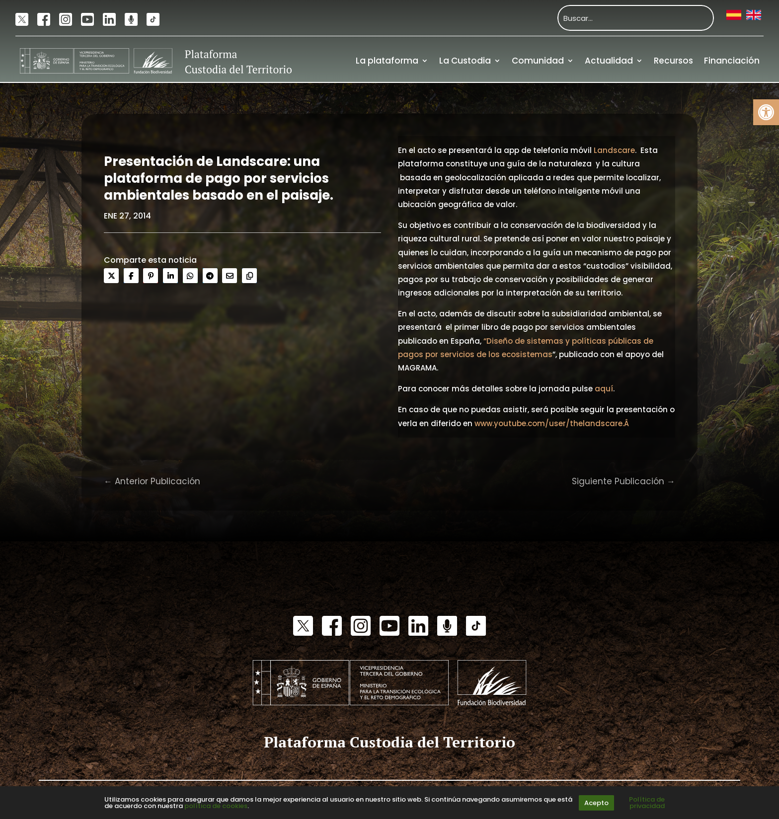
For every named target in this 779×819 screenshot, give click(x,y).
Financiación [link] (732, 61)
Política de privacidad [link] (647, 803)
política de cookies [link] (215, 806)
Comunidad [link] (538, 61)
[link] (766, 112)
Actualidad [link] (609, 61)
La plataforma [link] (387, 61)
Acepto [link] (596, 803)
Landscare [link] (614, 150)
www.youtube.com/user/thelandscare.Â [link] (552, 423)
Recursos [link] (673, 61)
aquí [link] (604, 388)
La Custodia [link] (465, 61)
